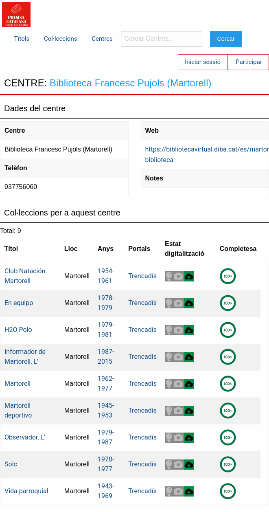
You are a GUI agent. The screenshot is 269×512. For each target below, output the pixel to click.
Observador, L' (24, 437)
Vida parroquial (26, 491)
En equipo (18, 303)
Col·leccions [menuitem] (60, 38)
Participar (249, 62)
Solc (10, 464)
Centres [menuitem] (102, 38)
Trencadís (142, 276)
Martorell (17, 383)
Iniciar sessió (203, 62)
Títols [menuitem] (21, 38)
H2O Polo (18, 330)
